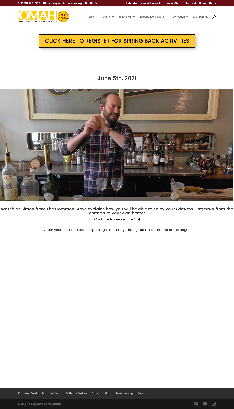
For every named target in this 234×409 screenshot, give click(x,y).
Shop (202, 3)
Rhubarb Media (49, 404)
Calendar (131, 3)
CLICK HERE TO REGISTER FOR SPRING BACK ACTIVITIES (117, 41)
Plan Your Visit (27, 393)
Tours (96, 393)
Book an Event (51, 393)
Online (107, 16)
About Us (172, 3)
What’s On (125, 16)
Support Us (145, 393)
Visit (91, 16)
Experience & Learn (152, 16)
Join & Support (150, 3)
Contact (190, 3)
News (212, 3)
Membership (200, 16)
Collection (178, 16)
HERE (111, 229)
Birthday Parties (76, 393)
